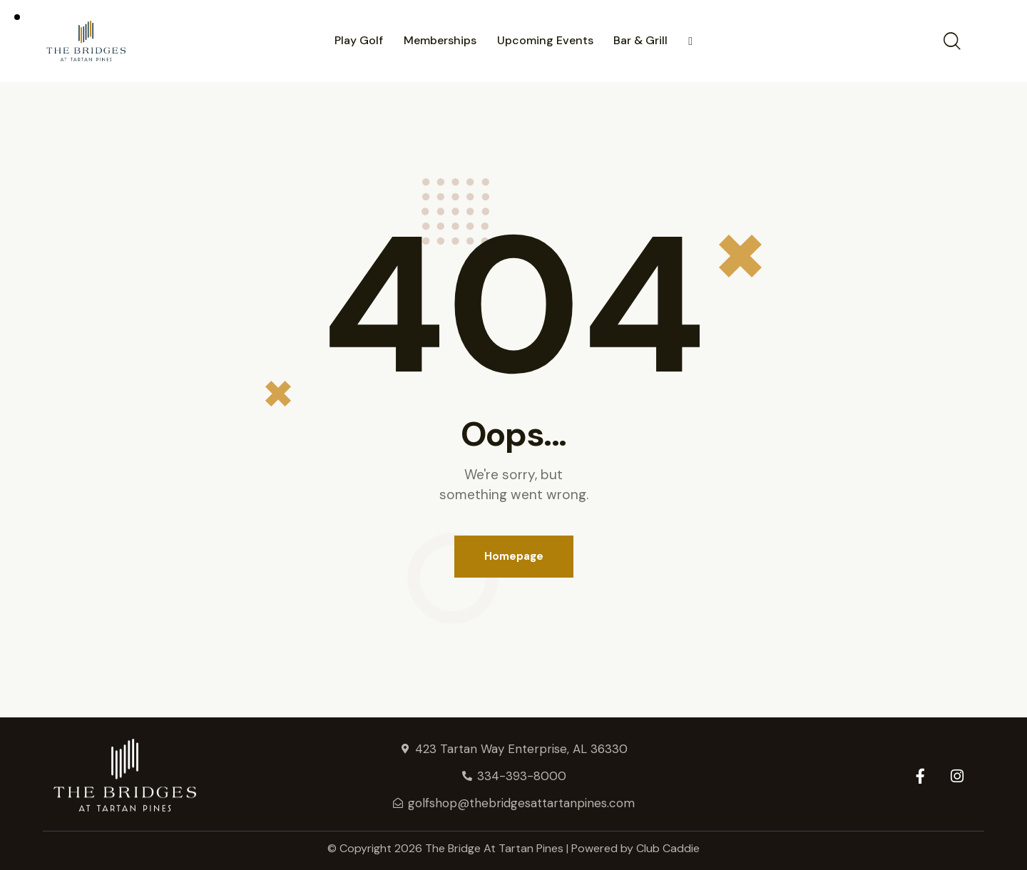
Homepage (513, 556)
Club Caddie (668, 848)
